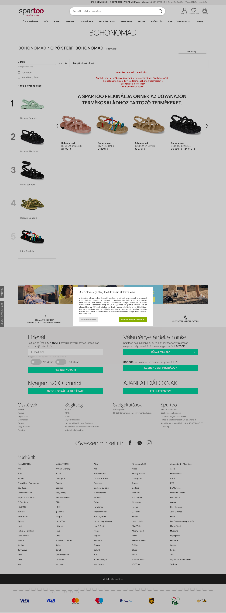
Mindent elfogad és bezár (133, 319)
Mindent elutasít (88, 319)
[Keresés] (160, 11)
